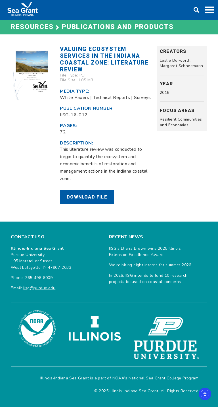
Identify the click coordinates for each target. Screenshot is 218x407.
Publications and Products (118, 27)
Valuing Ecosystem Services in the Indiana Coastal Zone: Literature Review (104, 59)
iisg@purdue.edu (39, 288)
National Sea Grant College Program (164, 378)
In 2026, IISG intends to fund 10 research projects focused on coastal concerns (148, 278)
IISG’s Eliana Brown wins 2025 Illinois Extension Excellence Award (145, 251)
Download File (87, 197)
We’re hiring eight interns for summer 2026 (150, 265)
